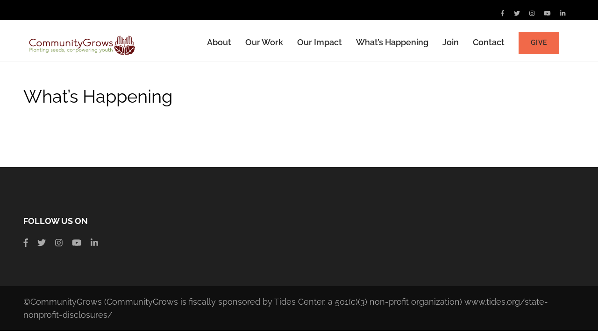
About (219, 42)
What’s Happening (392, 42)
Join (450, 42)
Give (539, 42)
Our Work (264, 42)
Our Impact (319, 42)
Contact (489, 42)
